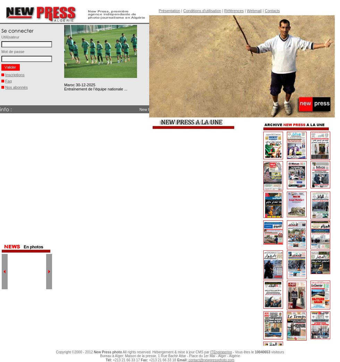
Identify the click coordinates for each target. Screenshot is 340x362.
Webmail (254, 11)
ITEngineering (221, 352)
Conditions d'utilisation (202, 11)
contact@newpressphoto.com (211, 360)
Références (234, 11)
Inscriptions (15, 75)
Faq (8, 81)
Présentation (169, 11)
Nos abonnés (16, 87)
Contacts (272, 11)
